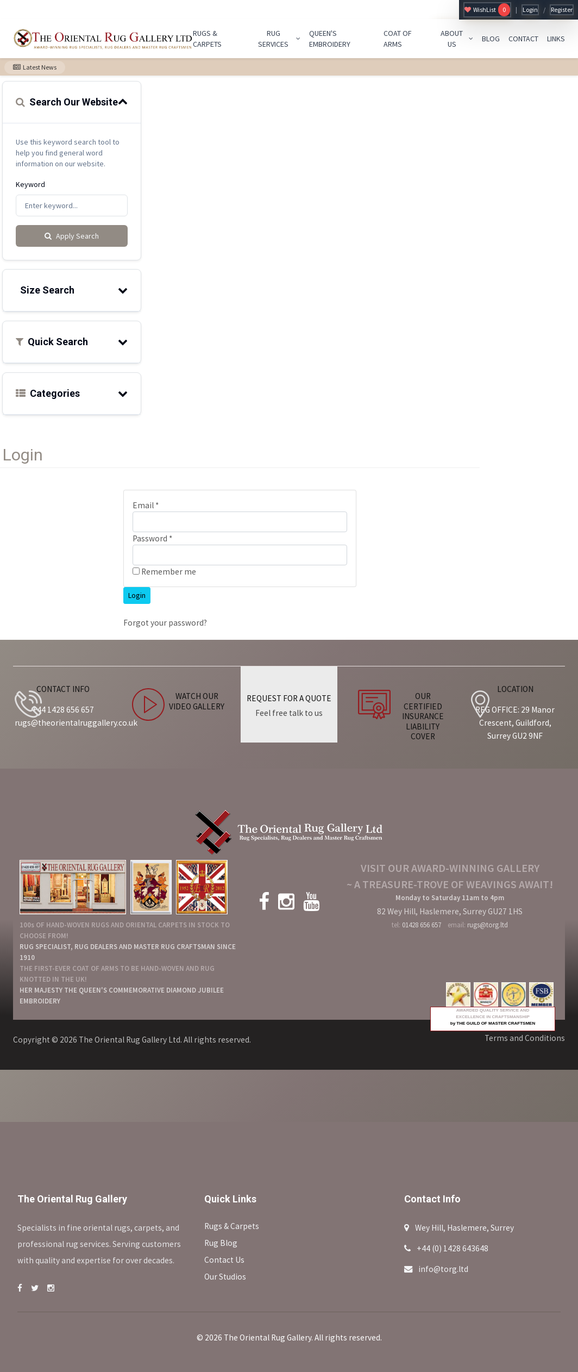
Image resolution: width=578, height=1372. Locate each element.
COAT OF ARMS (398, 38)
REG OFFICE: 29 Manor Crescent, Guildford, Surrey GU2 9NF (515, 722)
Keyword (30, 184)
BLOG (491, 38)
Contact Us (224, 1260)
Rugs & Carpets (231, 1226)
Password (152, 538)
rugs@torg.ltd (487, 925)
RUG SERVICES (279, 38)
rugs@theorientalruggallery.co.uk (76, 723)
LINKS (556, 38)
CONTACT (523, 38)
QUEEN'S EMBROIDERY (329, 38)
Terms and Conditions (525, 1038)
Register (562, 9)
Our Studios (225, 1276)
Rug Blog (220, 1243)
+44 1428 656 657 (63, 709)
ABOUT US (457, 38)
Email (146, 505)
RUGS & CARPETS (207, 38)
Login (530, 9)
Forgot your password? (165, 623)
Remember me (164, 571)
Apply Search (72, 236)
